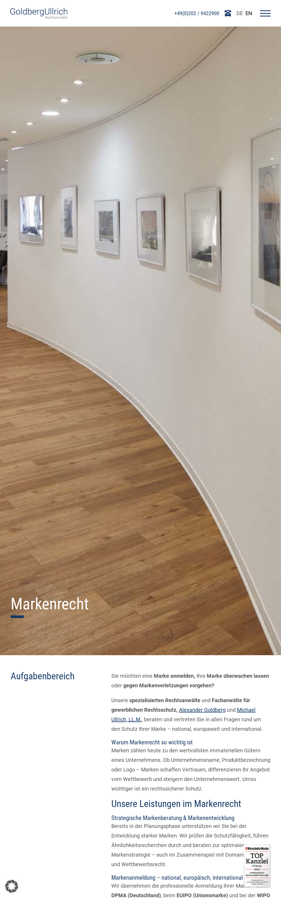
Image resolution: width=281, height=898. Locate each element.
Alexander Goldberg (202, 710)
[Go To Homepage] (39, 17)
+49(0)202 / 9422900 (196, 13)
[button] (11, 886)
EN (248, 13)
